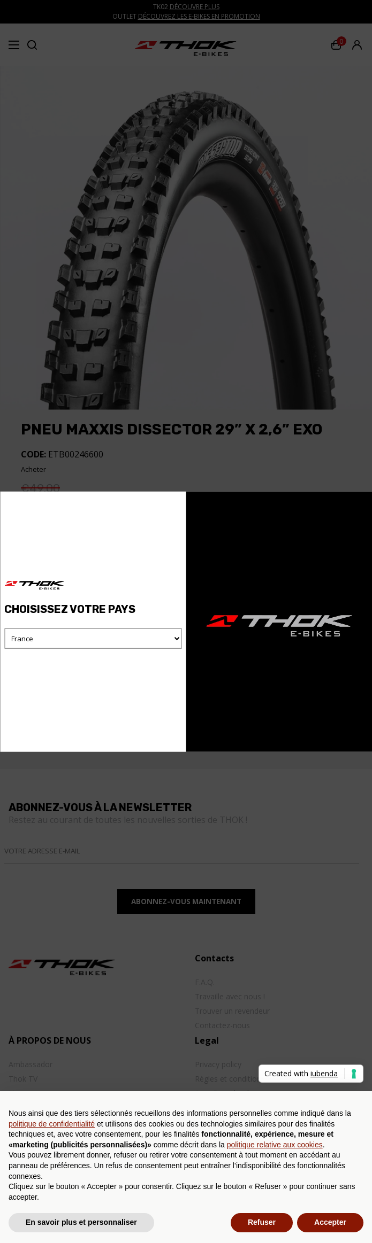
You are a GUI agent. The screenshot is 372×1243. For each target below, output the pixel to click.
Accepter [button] (330, 1222)
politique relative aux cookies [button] (275, 1144)
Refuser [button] (262, 1222)
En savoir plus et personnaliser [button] (81, 1222)
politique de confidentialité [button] (52, 1124)
